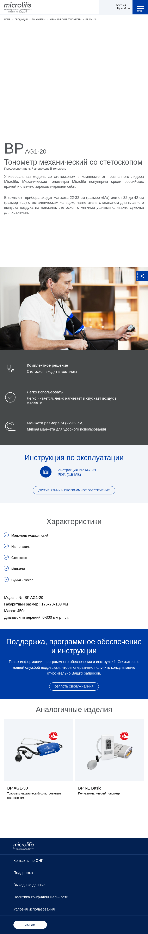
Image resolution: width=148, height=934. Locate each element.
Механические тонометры (65, 19)
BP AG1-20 (91, 19)
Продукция (21, 19)
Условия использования (34, 909)
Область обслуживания (74, 686)
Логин (30, 924)
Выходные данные (29, 885)
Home (7, 19)
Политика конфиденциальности (40, 897)
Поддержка (23, 873)
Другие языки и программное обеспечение (74, 490)
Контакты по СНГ (28, 861)
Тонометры (38, 19)
